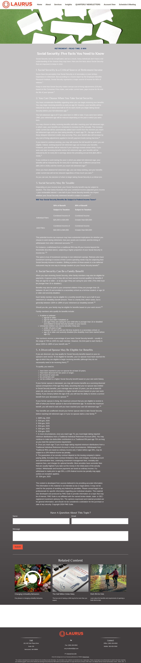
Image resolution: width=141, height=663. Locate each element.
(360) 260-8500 (113, 643)
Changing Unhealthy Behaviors (27, 594)
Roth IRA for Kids (97, 594)
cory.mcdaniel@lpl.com (71, 648)
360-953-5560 (113, 646)
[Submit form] (18, 546)
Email (73, 516)
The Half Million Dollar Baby (63, 594)
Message (16, 529)
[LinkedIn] (71, 640)
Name (15, 516)
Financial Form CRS (72, 653)
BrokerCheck (86, 656)
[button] (39, 5)
